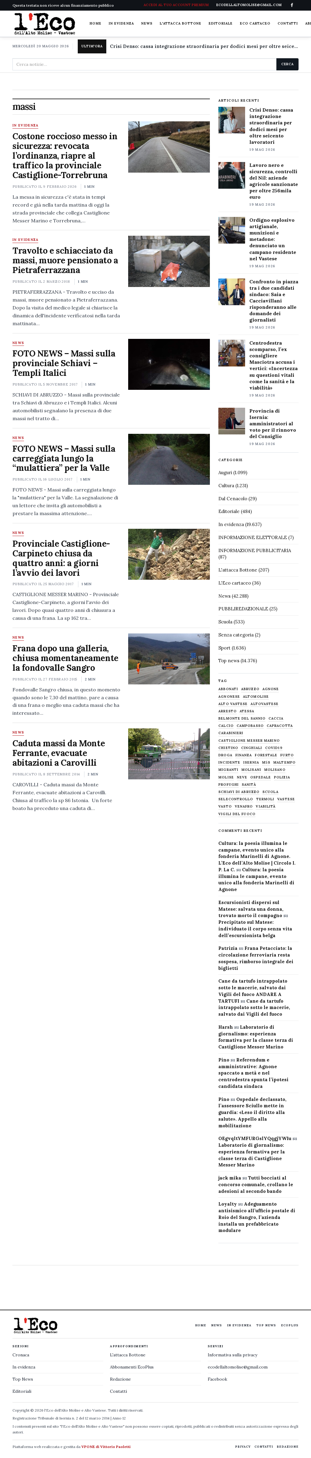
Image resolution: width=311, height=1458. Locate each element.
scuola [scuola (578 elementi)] (270, 792)
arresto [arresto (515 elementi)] (227, 711)
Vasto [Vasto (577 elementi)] (225, 806)
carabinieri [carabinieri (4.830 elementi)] (230, 733)
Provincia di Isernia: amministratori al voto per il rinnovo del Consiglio (272, 423)
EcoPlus (290, 1325)
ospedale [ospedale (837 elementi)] (260, 777)
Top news (228, 660)
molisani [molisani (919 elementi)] (251, 770)
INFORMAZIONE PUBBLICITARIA (254, 550)
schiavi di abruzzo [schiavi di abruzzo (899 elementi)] (238, 792)
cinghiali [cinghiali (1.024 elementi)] (251, 748)
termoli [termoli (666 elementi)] (265, 799)
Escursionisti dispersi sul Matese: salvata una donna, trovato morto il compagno (250, 909)
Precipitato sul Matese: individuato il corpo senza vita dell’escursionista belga (255, 928)
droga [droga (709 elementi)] (225, 755)
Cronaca (20, 1355)
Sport (224, 648)
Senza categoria (236, 635)
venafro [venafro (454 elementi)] (244, 806)
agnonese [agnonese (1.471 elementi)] (229, 697)
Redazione (120, 1379)
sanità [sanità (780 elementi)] (249, 785)
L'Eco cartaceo (234, 583)
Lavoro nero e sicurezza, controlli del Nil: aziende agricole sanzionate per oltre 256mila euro (273, 181)
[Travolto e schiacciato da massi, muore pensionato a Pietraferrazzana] (169, 261)
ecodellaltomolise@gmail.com (238, 1367)
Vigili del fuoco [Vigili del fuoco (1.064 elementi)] (236, 814)
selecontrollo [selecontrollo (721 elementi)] (235, 799)
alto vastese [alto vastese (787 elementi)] (233, 704)
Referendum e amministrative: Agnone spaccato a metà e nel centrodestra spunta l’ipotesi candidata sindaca (253, 1073)
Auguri (225, 472)
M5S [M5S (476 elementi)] (266, 762)
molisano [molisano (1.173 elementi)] (274, 770)
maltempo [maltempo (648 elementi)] (284, 762)
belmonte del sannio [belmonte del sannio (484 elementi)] (241, 719)
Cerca (287, 64)
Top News (266, 1325)
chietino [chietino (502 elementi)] (228, 748)
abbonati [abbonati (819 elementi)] (228, 689)
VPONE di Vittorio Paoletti (106, 1446)
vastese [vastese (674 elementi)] (286, 799)
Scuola (225, 622)
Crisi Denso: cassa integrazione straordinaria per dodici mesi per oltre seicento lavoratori (204, 46)
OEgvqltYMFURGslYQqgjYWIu (254, 1138)
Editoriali (21, 1391)
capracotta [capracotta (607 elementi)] (280, 726)
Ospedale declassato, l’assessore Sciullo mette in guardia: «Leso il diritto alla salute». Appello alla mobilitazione (252, 1112)
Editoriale (221, 23)
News (146, 23)
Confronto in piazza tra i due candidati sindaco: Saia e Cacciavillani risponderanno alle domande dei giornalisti (273, 300)
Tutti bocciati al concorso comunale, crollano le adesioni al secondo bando (255, 1184)
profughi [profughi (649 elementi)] (228, 785)
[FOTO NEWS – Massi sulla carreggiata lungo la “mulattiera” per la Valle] (169, 459)
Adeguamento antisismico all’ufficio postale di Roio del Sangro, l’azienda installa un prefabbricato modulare (256, 1217)
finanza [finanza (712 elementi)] (243, 755)
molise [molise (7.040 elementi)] (226, 777)
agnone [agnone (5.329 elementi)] (270, 689)
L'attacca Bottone (180, 23)
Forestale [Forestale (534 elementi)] (266, 755)
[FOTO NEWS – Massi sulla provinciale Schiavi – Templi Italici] (169, 364)
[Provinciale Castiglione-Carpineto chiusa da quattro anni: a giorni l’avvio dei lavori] (169, 554)
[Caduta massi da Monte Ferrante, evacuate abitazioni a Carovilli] (169, 753)
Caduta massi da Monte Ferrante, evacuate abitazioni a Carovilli (58, 753)
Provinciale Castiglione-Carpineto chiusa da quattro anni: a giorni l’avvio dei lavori (61, 558)
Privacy (243, 1447)
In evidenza (121, 23)
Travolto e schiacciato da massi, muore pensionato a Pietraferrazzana (65, 260)
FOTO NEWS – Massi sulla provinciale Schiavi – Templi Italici (63, 363)
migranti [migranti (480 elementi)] (228, 770)
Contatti (288, 23)
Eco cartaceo (255, 23)
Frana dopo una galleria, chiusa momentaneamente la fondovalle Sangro (65, 658)
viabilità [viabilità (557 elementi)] (265, 806)
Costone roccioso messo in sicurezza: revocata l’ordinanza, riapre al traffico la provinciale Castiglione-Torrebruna (65, 156)
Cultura (226, 485)
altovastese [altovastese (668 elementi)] (265, 704)
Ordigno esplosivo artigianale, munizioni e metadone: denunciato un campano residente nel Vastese (272, 239)
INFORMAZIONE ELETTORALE (252, 537)
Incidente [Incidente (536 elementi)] (229, 762)
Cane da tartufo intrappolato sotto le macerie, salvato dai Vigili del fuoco (254, 1007)
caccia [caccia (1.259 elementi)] (275, 719)
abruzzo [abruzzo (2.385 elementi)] (250, 689)
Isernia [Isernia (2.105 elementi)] (251, 762)
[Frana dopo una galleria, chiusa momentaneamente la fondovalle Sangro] (169, 658)
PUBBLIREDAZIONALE (243, 609)
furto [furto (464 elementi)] (287, 755)
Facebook (217, 1379)
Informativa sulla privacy (232, 1355)
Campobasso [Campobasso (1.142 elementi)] (250, 726)
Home (95, 23)
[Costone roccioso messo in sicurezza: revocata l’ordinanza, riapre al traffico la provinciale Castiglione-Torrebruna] (169, 146)
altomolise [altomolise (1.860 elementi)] (256, 697)
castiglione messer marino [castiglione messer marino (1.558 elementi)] (249, 741)
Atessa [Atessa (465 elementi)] (247, 711)
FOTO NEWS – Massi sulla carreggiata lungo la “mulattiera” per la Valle (63, 458)
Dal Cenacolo (232, 498)
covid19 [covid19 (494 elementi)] (273, 748)
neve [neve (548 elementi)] (242, 777)
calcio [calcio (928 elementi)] (226, 726)
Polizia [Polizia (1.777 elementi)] (282, 777)
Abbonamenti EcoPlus (132, 1367)
